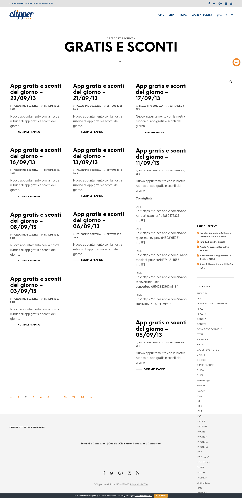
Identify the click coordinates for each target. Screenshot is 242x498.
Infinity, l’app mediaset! (212, 242)
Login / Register (202, 15)
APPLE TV (201, 314)
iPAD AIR (201, 422)
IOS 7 (199, 411)
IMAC (199, 396)
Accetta (161, 496)
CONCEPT (202, 319)
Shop (172, 15)
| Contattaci (153, 443)
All (121, 61)
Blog (183, 15)
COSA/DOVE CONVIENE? (210, 329)
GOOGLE (201, 360)
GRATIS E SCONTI (205, 365)
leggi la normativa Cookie (141, 495)
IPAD (199, 416)
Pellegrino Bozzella (26, 106)
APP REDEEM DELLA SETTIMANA (212, 304)
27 (73, 397)
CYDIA (200, 335)
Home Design (203, 381)
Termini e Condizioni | (94, 443)
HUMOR (201, 386)
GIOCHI (201, 355)
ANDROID (202, 294)
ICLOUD (201, 391)
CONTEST (201, 324)
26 (64, 397)
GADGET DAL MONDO (208, 350)
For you (200, 345)
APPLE (200, 309)
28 (82, 397)
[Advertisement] (215, 157)
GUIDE (200, 375)
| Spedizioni (139, 443)
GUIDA (200, 370)
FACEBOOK (202, 340)
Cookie (113, 443)
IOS (198, 401)
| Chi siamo (125, 443)
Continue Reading (29, 132)
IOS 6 (199, 406)
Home (160, 15)
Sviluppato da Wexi (139, 484)
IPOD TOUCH (203, 463)
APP (199, 299)
